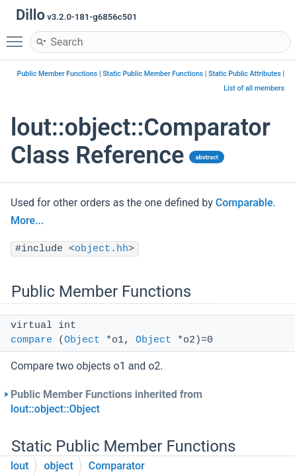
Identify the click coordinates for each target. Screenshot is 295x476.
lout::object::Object (55, 409)
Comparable (244, 202)
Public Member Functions (57, 73)
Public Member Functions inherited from (106, 401)
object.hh (101, 249)
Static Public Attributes (244, 73)
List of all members (254, 88)
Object (82, 340)
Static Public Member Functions (153, 73)
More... (27, 220)
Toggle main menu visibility (18, 35)
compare (31, 340)
